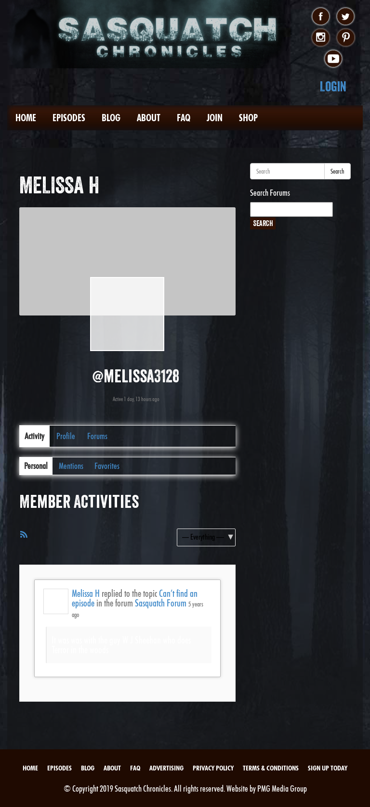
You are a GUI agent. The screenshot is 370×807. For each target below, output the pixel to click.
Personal (36, 466)
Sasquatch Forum (160, 603)
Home (25, 118)
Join (215, 118)
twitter (345, 16)
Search (337, 171)
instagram (320, 38)
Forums (97, 436)
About (148, 118)
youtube (333, 59)
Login (333, 86)
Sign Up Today (327, 768)
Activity (34, 436)
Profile (65, 436)
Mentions (71, 466)
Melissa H (86, 593)
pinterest (345, 38)
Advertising (166, 768)
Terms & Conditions (271, 768)
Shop (248, 118)
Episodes (69, 118)
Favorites (106, 466)
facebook (320, 16)
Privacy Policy (213, 768)
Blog (111, 118)
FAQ (183, 118)
